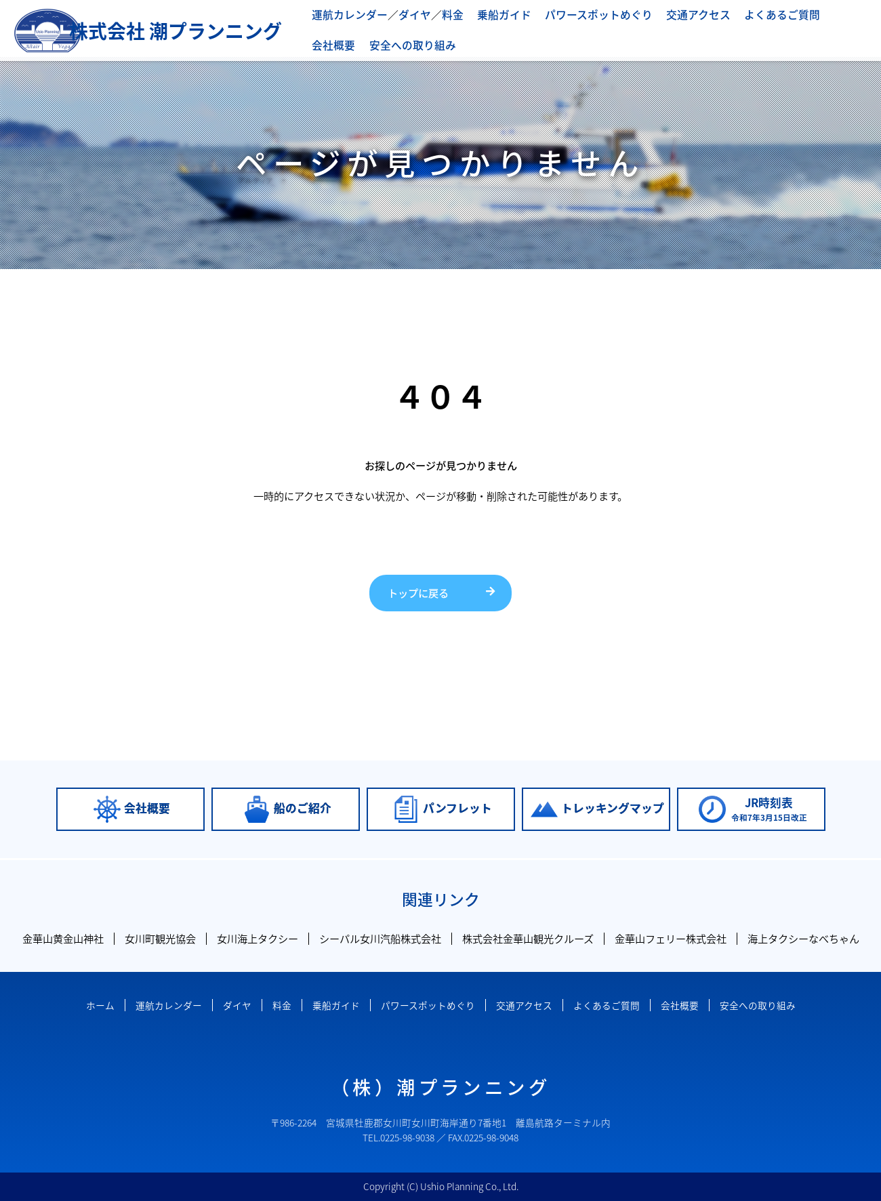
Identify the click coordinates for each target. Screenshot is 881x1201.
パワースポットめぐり (582, 14)
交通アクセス (677, 14)
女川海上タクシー (257, 938)
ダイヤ (408, 14)
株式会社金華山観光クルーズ (528, 938)
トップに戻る (418, 592)
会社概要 (825, 14)
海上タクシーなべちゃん (803, 938)
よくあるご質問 (756, 14)
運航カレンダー (347, 14)
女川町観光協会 (160, 938)
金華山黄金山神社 (63, 938)
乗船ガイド (493, 14)
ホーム (100, 1005)
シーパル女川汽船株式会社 (380, 938)
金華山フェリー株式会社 (670, 938)
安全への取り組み (352, 44)
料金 (444, 14)
